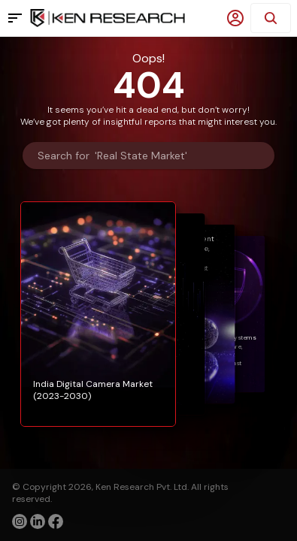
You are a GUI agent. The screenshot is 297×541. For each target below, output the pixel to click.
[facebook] (55, 523)
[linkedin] (37, 521)
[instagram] (19, 521)
